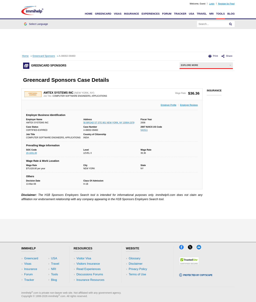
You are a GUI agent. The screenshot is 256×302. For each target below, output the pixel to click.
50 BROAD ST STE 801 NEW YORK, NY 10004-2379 (108, 122)
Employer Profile (168, 105)
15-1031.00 (31, 153)
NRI (211, 13)
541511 (144, 130)
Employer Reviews (189, 105)
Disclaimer (136, 263)
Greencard (103, 13)
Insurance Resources (90, 280)
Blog (231, 13)
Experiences (150, 13)
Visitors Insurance (88, 263)
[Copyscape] (195, 275)
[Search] (230, 24)
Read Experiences (88, 269)
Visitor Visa (83, 258)
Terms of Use (137, 274)
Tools (220, 13)
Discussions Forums (89, 274)
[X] (192, 248)
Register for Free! (226, 3)
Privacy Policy (138, 269)
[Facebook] (183, 248)
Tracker (180, 13)
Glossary (134, 258)
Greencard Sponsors (44, 56)
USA (191, 13)
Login (211, 3)
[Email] (200, 248)
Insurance (131, 13)
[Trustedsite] (189, 264)
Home (88, 13)
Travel (202, 13)
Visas (117, 13)
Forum (166, 13)
